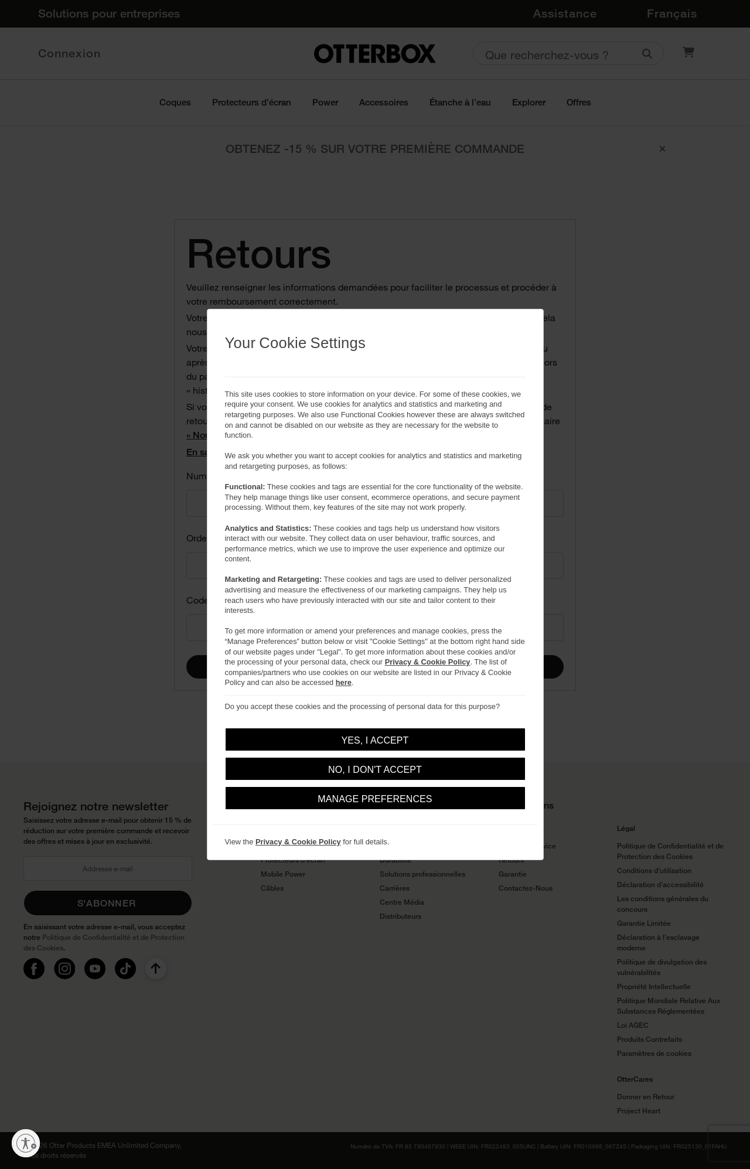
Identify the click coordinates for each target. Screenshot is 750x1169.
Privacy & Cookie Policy (428, 661)
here (344, 682)
